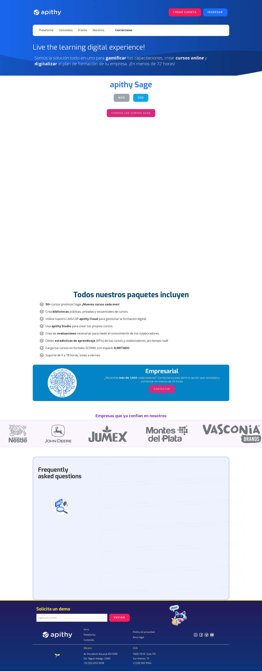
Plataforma (46, 30)
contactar (131, 187)
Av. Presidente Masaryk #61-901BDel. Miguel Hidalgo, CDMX (100, 656)
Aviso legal (138, 637)
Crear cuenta (185, 12)
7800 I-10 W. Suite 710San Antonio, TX (144, 656)
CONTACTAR (61, 187)
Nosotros (98, 30)
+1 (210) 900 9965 (142, 663)
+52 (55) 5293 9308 (94, 663)
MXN (121, 97)
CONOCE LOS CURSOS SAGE (130, 113)
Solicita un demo (53, 610)
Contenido (89, 640)
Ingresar (215, 12)
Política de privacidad (144, 632)
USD (141, 97)
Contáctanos (123, 30)
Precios (82, 30)
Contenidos (66, 30)
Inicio (86, 629)
